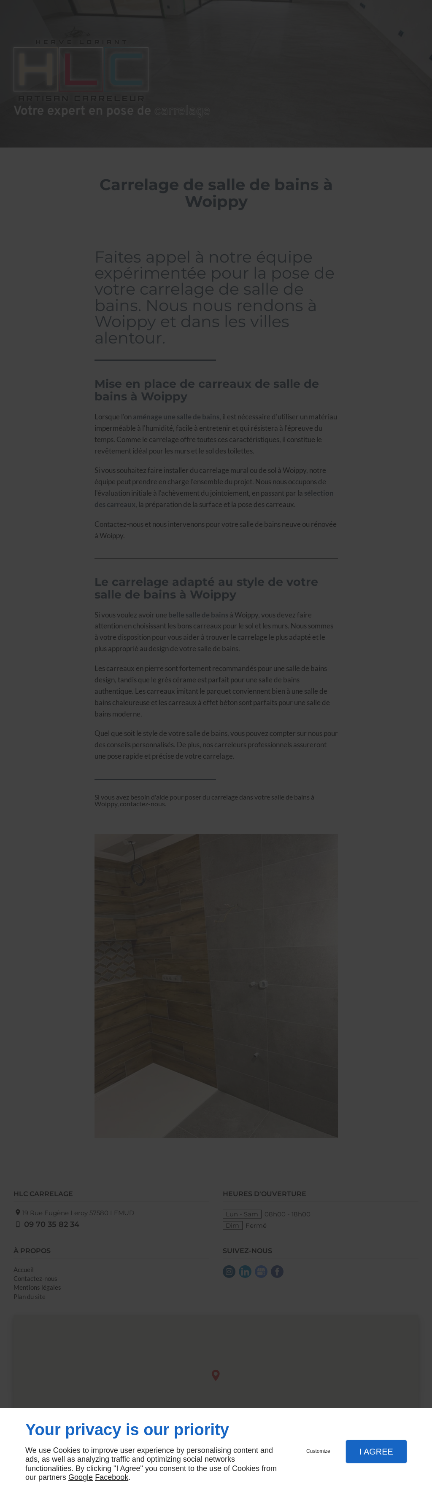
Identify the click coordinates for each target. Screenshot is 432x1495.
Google (80, 1477)
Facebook (111, 1477)
